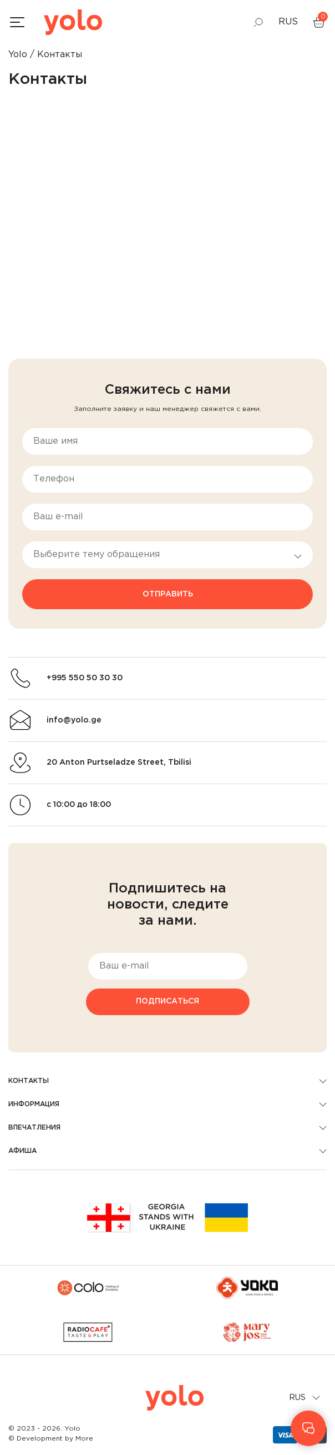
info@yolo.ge (74, 720)
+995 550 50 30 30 (85, 678)
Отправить (168, 594)
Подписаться (167, 1001)
